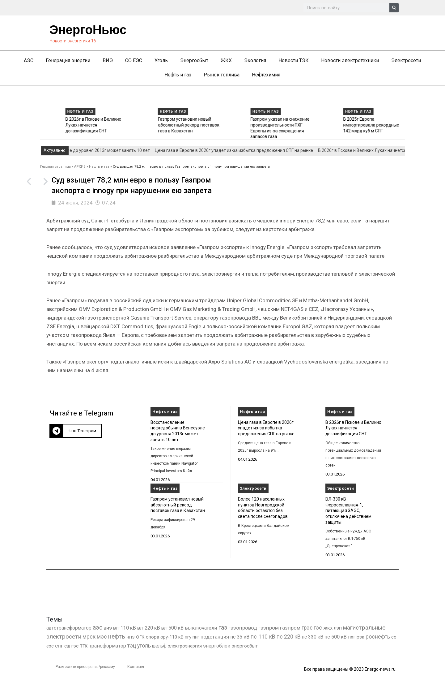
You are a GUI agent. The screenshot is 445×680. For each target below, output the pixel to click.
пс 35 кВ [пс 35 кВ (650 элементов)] (239, 637)
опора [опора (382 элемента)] (152, 637)
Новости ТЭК (293, 60)
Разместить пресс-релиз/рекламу (85, 667)
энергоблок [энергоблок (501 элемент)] (216, 646)
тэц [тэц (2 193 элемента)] (131, 645)
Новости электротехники (350, 60)
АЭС (28, 60)
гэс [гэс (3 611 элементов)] (318, 627)
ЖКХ (226, 60)
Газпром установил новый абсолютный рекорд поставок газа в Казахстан (250, 125)
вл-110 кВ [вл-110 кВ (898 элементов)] (124, 628)
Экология (255, 60)
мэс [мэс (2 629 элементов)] (102, 636)
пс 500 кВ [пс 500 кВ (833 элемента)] (335, 637)
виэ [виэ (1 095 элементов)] (108, 628)
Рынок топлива (221, 75)
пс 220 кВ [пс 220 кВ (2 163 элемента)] (289, 636)
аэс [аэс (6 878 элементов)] (97, 627)
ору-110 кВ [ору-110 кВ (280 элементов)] (172, 637)
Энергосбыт (194, 60)
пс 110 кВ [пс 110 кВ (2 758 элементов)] (263, 636)
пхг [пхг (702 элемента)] (351, 637)
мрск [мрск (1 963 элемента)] (89, 637)
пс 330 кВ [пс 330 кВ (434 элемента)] (312, 637)
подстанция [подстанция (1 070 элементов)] (215, 637)
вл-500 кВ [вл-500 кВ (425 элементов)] (172, 628)
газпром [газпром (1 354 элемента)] (290, 628)
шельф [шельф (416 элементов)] (159, 646)
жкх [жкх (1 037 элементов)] (328, 628)
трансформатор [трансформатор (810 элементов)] (107, 646)
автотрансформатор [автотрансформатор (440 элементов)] (68, 628)
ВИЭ (108, 60)
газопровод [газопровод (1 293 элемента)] (242, 628)
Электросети (406, 60)
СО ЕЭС (133, 60)
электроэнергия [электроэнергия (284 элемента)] (185, 646)
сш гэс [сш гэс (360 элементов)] (71, 646)
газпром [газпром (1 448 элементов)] (268, 628)
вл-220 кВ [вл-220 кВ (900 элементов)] (148, 628)
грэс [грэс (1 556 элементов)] (307, 628)
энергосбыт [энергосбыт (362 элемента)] (244, 646)
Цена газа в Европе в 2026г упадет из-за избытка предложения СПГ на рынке (62, 125)
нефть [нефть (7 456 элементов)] (116, 636)
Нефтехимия (266, 75)
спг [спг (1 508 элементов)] (59, 646)
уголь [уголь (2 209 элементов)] (144, 645)
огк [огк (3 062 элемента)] (140, 636)
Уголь (161, 60)
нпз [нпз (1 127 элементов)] (130, 637)
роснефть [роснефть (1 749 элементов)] (378, 637)
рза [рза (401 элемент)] (360, 637)
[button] (75, 431)
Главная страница (55, 167)
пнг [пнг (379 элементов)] (196, 637)
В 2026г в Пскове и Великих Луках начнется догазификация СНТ (154, 125)
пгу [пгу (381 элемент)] (188, 637)
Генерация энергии (68, 60)
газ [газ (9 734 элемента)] (222, 627)
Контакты (135, 667)
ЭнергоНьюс (87, 30)
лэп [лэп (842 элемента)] (338, 628)
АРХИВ (80, 167)
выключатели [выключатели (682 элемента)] (201, 628)
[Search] (394, 7)
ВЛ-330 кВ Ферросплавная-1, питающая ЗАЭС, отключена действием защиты (348, 511)
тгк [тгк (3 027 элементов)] (84, 645)
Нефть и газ (177, 75)
